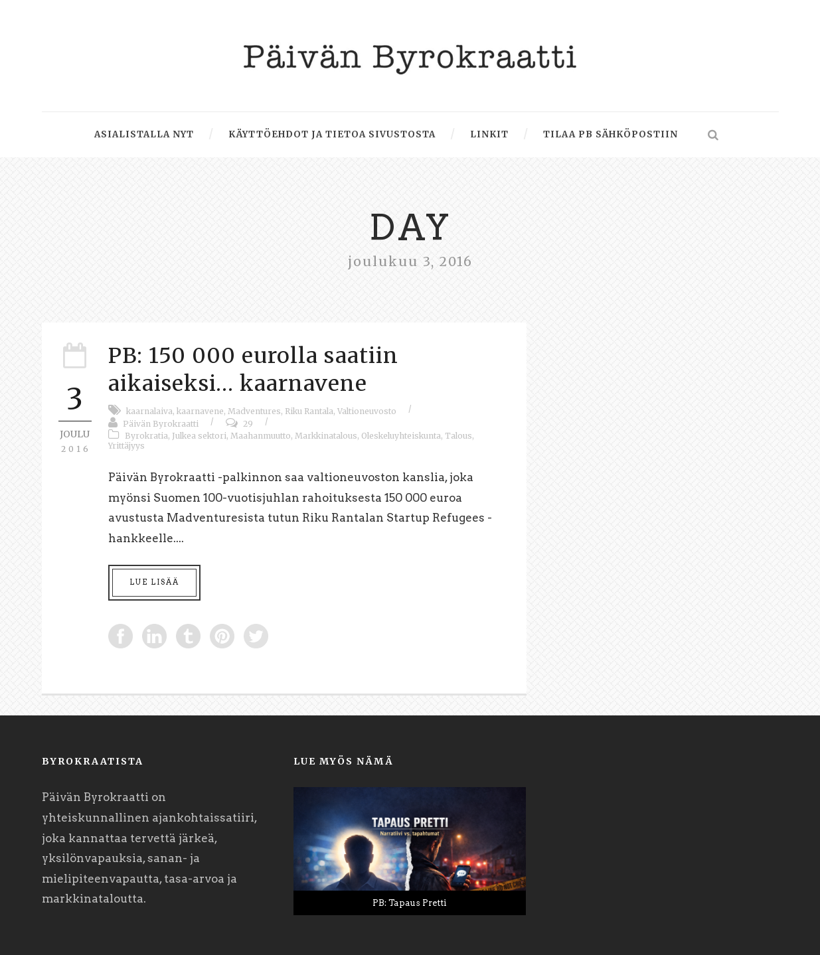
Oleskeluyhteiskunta (401, 436)
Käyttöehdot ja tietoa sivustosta (332, 134)
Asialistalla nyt (144, 134)
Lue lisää (154, 582)
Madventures (254, 411)
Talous (458, 436)
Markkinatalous (326, 436)
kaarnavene (200, 411)
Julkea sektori (199, 436)
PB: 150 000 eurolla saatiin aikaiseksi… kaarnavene (253, 369)
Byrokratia (146, 436)
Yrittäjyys (126, 446)
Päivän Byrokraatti (161, 424)
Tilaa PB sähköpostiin (610, 134)
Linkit (489, 134)
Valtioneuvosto (366, 411)
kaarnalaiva (149, 411)
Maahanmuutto (260, 436)
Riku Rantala (309, 411)
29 (248, 424)
